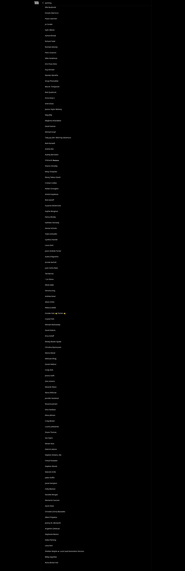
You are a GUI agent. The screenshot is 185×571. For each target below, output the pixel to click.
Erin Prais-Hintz (51, 64)
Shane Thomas (51, 432)
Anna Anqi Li (50, 98)
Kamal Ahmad (50, 35)
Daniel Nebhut (50, 364)
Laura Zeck (49, 245)
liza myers (49, 438)
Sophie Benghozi (51, 211)
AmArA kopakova (51, 194)
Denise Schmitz (51, 228)
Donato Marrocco (52, 13)
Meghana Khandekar (53, 120)
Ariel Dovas (49, 103)
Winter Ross (49, 443)
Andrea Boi (49, 149)
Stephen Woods (51, 466)
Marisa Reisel (50, 353)
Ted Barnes (49, 273)
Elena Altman (50, 415)
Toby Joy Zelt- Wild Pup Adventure (58, 137)
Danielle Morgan (51, 494)
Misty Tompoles (51, 171)
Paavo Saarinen (51, 18)
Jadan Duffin (50, 477)
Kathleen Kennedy (52, 222)
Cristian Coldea (51, 183)
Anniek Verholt (50, 262)
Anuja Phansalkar (52, 81)
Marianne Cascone (52, 500)
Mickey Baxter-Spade (53, 341)
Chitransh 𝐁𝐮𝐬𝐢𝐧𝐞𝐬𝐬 (52, 160)
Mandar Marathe (51, 75)
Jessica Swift (49, 375)
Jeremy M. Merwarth (53, 523)
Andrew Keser (50, 296)
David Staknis (50, 330)
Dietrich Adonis (51, 449)
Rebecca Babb (50, 307)
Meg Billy (48, 115)
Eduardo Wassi (51, 387)
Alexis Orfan (50, 302)
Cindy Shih (49, 370)
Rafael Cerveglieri (52, 188)
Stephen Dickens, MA (53, 455)
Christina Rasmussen (53, 347)
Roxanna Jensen (51, 404)
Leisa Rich (49, 545)
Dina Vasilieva (50, 409)
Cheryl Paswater (51, 460)
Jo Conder (49, 24)
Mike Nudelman (51, 58)
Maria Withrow (50, 392)
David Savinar (50, 126)
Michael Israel (50, 132)
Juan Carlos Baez (51, 268)
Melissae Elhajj (50, 358)
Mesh (36, 2)
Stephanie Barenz (52, 534)
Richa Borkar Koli (51, 562)
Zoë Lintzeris (50, 381)
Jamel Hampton (51, 483)
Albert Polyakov (51, 517)
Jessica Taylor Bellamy (53, 109)
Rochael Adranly (51, 47)
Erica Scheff (49, 336)
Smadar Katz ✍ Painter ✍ (55, 313)
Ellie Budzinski (50, 7)
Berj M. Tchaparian (52, 86)
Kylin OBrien (50, 30)
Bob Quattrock (50, 92)
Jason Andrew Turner (53, 251)
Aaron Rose (49, 506)
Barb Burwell (50, 143)
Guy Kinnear (50, 69)
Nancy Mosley (50, 217)
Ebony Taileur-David (52, 177)
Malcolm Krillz (50, 472)
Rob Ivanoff (49, 200)
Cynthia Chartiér (51, 239)
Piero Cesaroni (50, 52)
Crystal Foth (49, 319)
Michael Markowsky (52, 324)
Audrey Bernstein (51, 154)
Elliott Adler (49, 285)
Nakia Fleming (50, 540)
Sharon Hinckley (51, 166)
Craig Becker (50, 421)
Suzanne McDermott (53, 205)
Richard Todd (50, 41)
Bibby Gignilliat (51, 557)
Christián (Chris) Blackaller (55, 511)
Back (43, 3)
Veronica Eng (50, 290)
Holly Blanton (50, 489)
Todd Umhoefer (51, 234)
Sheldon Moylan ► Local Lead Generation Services (64, 551)
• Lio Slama (49, 279)
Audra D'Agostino (52, 256)
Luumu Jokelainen (52, 426)
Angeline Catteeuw (52, 528)
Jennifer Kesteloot (52, 398)
